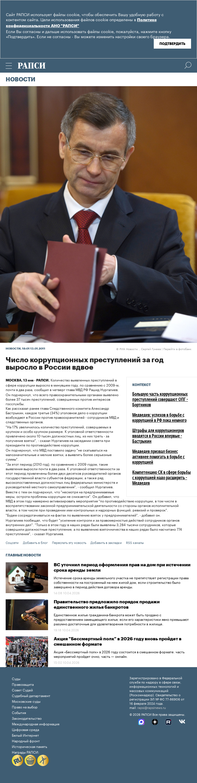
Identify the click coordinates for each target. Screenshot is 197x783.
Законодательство (27, 718)
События (19, 712)
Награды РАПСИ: (25, 751)
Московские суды (26, 701)
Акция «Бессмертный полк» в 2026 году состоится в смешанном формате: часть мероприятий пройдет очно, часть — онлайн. (119, 654)
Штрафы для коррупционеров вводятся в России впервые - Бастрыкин (158, 436)
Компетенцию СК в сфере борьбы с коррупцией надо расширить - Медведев (161, 478)
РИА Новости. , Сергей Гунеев (138, 348)
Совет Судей (22, 689)
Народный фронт (26, 740)
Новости (20, 80)
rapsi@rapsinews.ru (151, 707)
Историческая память (29, 746)
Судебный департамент (31, 695)
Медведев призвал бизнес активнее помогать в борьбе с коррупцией (158, 457)
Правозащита (23, 684)
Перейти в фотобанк (177, 348)
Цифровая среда (25, 729)
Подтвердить (172, 43)
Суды (16, 678)
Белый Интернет (25, 735)
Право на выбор (25, 706)
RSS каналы (135, 542)
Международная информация (35, 723)
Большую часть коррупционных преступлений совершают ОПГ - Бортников (160, 399)
